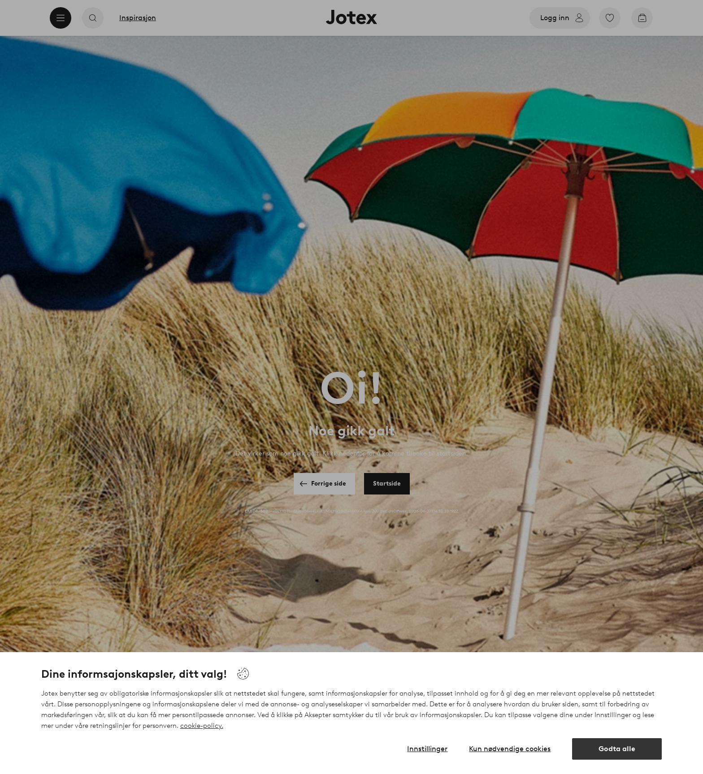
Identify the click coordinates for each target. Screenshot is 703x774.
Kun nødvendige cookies (510, 748)
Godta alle (617, 748)
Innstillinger (427, 748)
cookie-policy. (201, 726)
